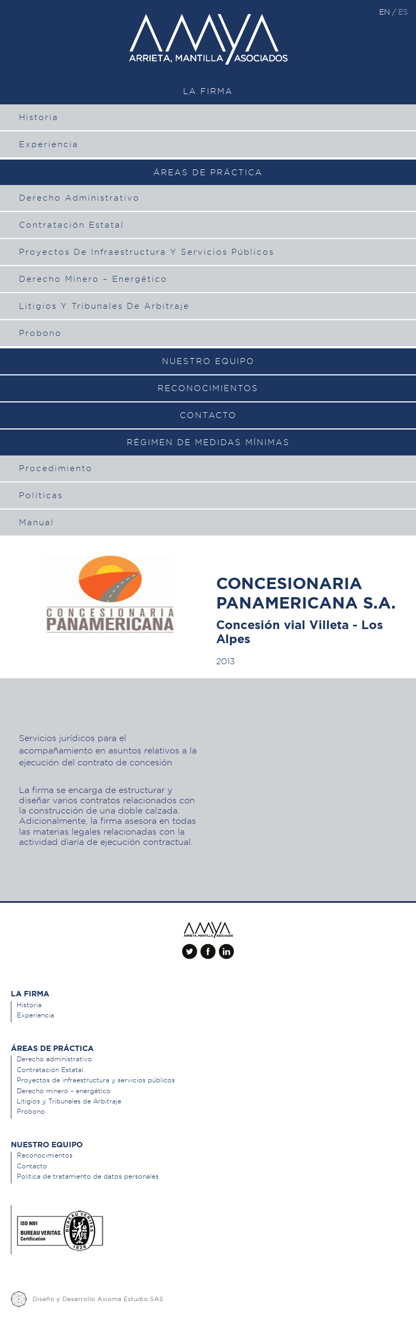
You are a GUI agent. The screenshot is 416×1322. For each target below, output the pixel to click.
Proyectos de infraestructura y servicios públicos (146, 252)
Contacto (208, 415)
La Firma (208, 91)
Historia (38, 117)
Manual (36, 522)
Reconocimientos (208, 388)
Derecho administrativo (79, 198)
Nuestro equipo (208, 361)
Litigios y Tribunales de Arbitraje (104, 306)
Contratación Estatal (71, 225)
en (385, 12)
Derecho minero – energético (93, 279)
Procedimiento (56, 468)
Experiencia (49, 144)
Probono (40, 333)
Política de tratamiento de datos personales (88, 1176)
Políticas (41, 495)
